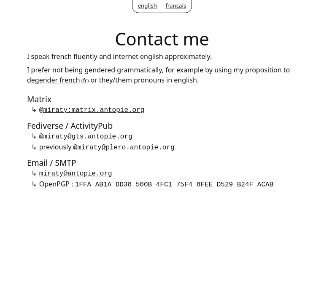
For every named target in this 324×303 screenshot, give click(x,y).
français (175, 5)
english (147, 5)
